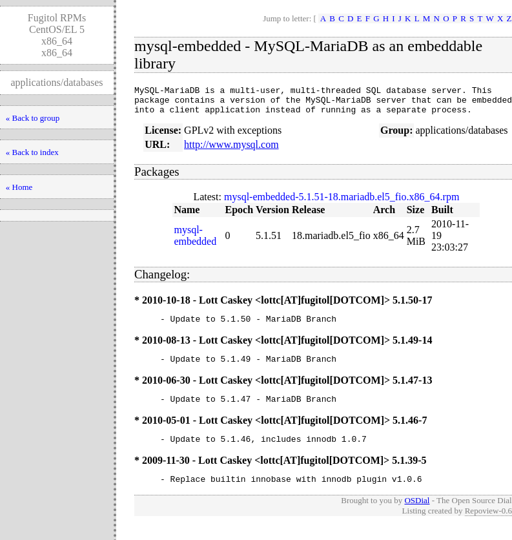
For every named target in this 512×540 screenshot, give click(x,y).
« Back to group (32, 118)
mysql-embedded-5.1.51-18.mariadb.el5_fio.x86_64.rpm (341, 202)
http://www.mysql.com (231, 150)
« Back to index (32, 152)
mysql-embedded (195, 241)
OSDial (416, 516)
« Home (19, 187)
